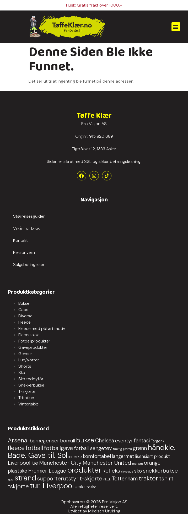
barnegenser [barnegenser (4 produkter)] (44, 440)
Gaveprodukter (32, 347)
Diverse (25, 315)
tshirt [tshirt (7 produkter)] (166, 478)
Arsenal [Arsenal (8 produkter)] (18, 440)
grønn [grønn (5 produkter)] (140, 447)
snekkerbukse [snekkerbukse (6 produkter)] (160, 470)
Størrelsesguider (29, 215)
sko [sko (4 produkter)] (138, 470)
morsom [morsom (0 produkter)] (137, 463)
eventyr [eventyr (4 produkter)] (124, 440)
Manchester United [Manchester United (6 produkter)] (107, 462)
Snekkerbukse (31, 385)
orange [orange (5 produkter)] (152, 462)
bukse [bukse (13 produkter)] (85, 439)
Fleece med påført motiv (41, 328)
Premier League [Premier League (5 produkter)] (47, 470)
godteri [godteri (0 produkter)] (127, 448)
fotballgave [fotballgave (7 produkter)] (58, 447)
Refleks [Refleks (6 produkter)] (111, 470)
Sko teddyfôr (31, 378)
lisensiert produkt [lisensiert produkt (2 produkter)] (152, 456)
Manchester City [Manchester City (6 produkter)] (60, 462)
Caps (23, 309)
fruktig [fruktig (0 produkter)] (117, 448)
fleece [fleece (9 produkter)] (16, 447)
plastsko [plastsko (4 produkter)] (17, 470)
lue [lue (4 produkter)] (34, 462)
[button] (175, 26)
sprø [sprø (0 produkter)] (10, 479)
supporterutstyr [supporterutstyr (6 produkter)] (57, 478)
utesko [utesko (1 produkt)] (90, 486)
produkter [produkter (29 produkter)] (84, 469)
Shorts (24, 366)
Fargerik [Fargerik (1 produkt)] (157, 440)
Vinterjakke (28, 403)
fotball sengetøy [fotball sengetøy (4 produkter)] (93, 448)
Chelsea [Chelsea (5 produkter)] (104, 440)
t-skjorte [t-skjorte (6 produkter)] (90, 478)
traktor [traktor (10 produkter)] (148, 478)
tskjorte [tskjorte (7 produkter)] (18, 486)
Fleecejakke (29, 334)
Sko (21, 372)
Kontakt (20, 240)
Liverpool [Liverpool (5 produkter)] (19, 462)
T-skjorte (26, 391)
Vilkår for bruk (26, 228)
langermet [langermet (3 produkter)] (123, 456)
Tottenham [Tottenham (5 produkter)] (125, 478)
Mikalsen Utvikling (104, 510)
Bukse (23, 303)
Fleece (24, 322)
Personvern (24, 252)
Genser (25, 353)
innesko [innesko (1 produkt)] (75, 456)
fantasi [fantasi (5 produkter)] (142, 440)
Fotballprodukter (34, 341)
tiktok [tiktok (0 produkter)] (107, 479)
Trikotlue (26, 397)
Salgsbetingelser (29, 264)
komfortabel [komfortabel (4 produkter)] (97, 455)
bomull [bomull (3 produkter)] (67, 440)
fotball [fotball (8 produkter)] (34, 447)
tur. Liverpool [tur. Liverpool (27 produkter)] (52, 485)
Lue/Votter (28, 359)
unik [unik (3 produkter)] (79, 486)
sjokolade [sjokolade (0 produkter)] (127, 471)
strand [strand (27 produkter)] (25, 477)
